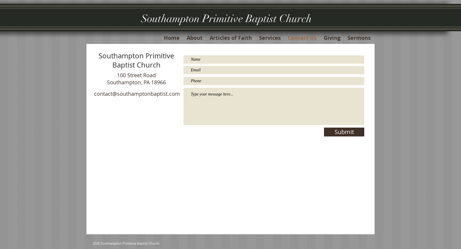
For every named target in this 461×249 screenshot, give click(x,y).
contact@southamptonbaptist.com (137, 93)
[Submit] (344, 132)
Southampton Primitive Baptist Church (226, 18)
